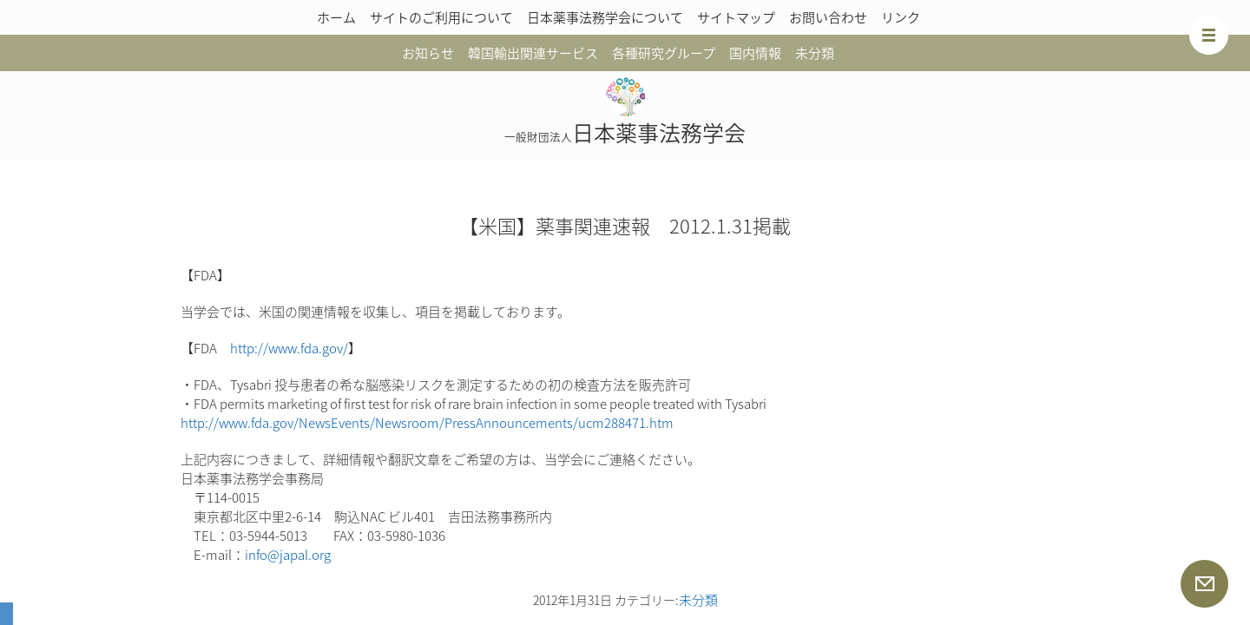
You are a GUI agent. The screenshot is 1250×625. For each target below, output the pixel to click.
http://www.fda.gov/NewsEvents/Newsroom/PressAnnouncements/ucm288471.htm (427, 422)
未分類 (814, 52)
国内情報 (755, 52)
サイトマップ (736, 17)
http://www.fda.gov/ (289, 348)
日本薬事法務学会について (605, 17)
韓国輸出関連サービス (533, 52)
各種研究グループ (663, 52)
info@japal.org (288, 554)
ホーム (336, 17)
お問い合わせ (828, 17)
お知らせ (428, 52)
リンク (900, 17)
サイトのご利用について (441, 17)
